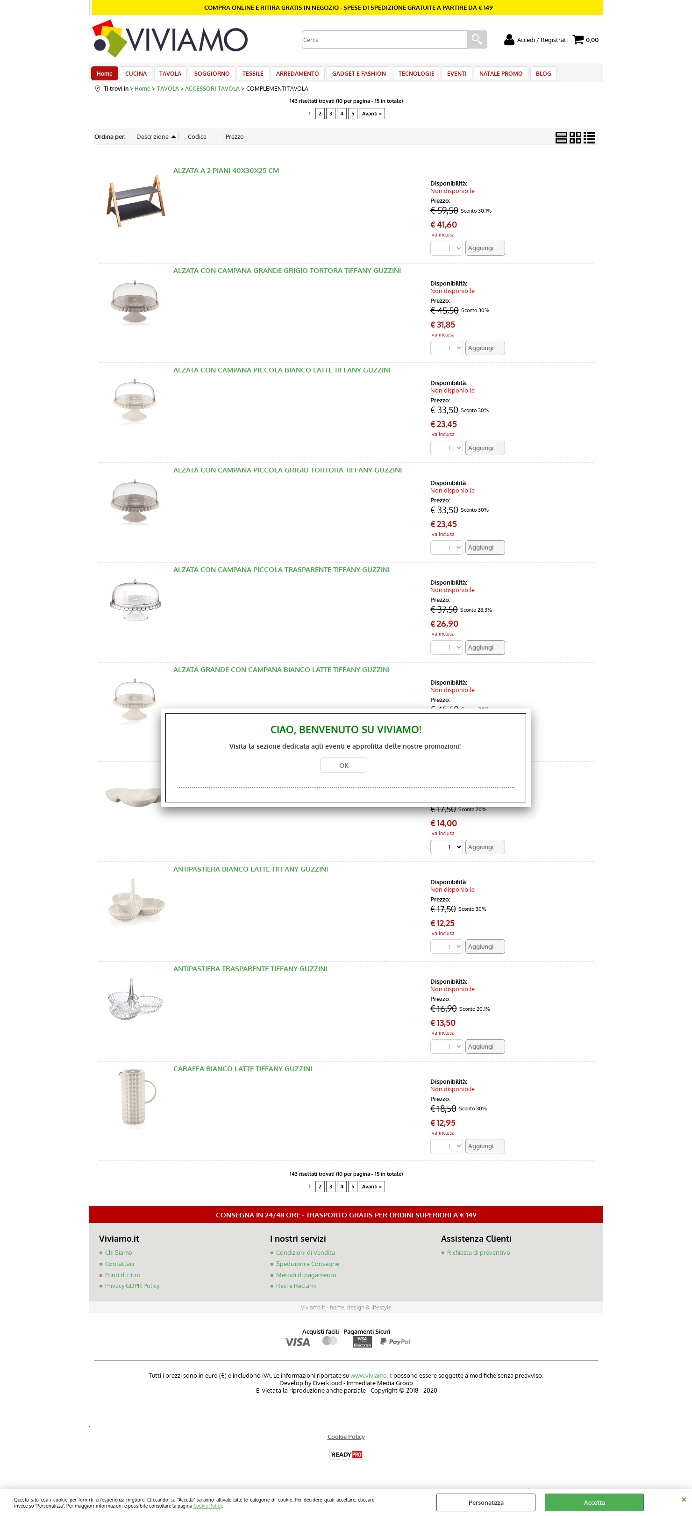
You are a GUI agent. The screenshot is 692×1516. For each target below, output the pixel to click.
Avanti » (372, 118)
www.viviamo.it (371, 1381)
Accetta (594, 1502)
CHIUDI (683, 1498)
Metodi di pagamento (306, 1280)
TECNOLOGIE (406, 75)
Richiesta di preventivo (478, 1258)
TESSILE (246, 75)
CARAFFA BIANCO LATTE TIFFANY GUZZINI (242, 1074)
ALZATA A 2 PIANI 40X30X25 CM (226, 175)
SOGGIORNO (207, 75)
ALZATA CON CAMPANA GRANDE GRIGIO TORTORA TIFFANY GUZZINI (287, 275)
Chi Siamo (118, 1258)
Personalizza (486, 1502)
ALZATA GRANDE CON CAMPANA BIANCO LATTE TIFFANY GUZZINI (281, 674)
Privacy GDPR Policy (132, 1291)
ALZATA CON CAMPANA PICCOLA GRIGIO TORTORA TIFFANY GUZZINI (287, 475)
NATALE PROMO (487, 75)
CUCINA (134, 75)
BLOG (528, 75)
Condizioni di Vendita (305, 1258)
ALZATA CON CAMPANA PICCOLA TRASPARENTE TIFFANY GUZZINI (281, 575)
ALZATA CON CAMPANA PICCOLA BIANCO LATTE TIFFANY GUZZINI (282, 375)
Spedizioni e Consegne (307, 1269)
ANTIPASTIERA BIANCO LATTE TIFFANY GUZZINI (250, 874)
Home (105, 75)
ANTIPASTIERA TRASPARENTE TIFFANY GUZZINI (250, 974)
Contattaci (119, 1269)
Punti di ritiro (123, 1280)
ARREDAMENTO (290, 75)
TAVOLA (167, 75)
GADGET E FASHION (350, 75)
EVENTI (445, 75)
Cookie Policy (207, 1505)
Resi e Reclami (296, 1291)
